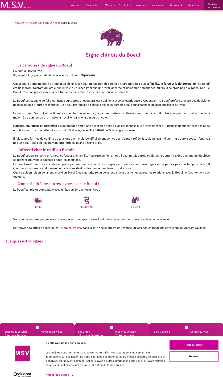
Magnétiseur (195, 5)
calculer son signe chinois (117, 219)
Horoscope (141, 5)
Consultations (94, 5)
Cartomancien (177, 5)
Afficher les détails (57, 370)
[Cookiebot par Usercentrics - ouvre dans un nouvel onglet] (22, 370)
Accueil (19, 22)
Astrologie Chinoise (48, 22)
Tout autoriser (194, 340)
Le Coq (135, 207)
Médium (111, 5)
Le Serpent (87, 207)
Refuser (194, 351)
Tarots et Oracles (70, 228)
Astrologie (125, 5)
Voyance (77, 5)
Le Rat (38, 207)
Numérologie (159, 5)
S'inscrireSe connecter (214, 6)
